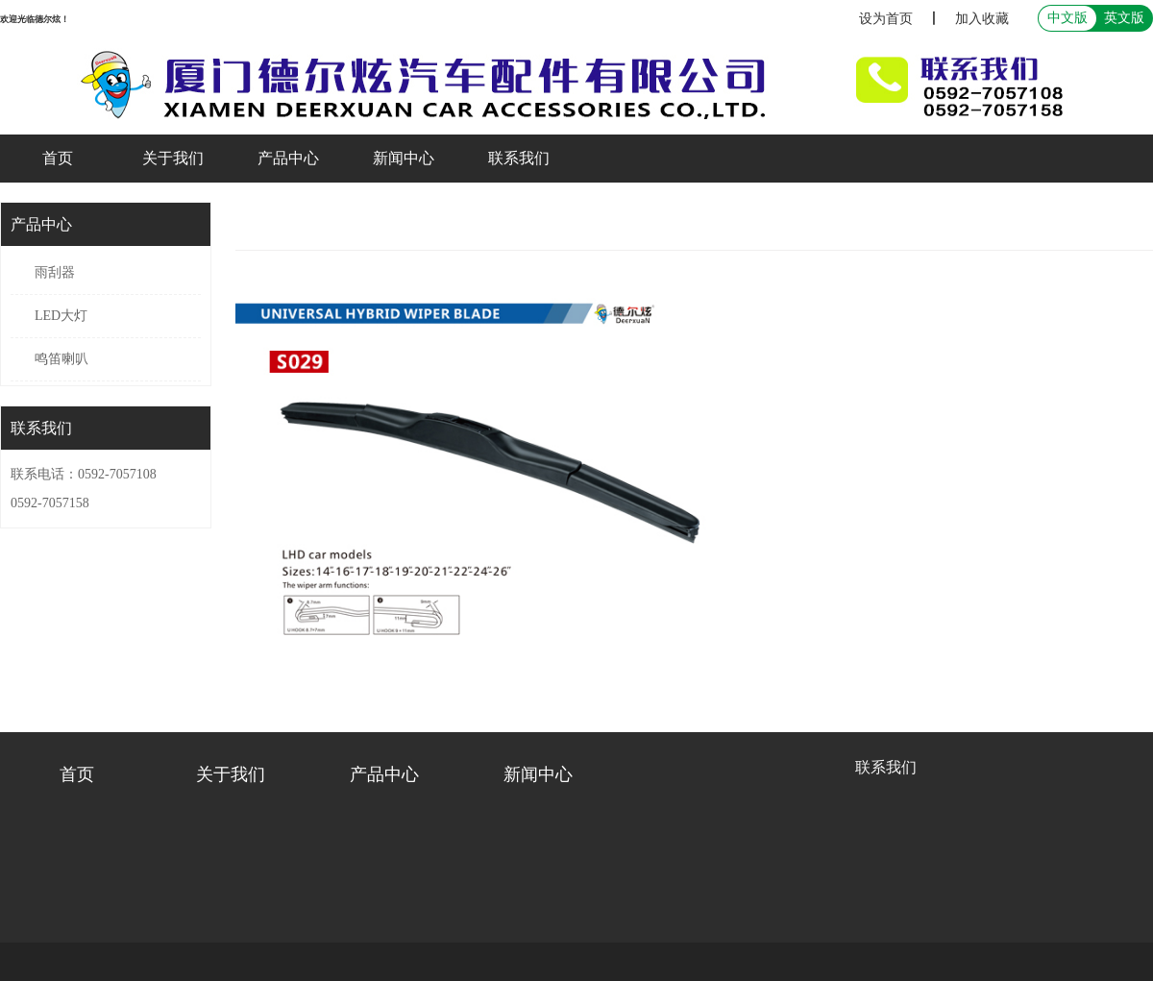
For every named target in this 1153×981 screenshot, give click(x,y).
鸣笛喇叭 (61, 359)
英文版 (1124, 18)
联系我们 (519, 158)
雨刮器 (55, 272)
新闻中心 (403, 158)
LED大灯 (61, 315)
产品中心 (288, 158)
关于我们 (173, 158)
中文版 (1067, 18)
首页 (57, 158)
